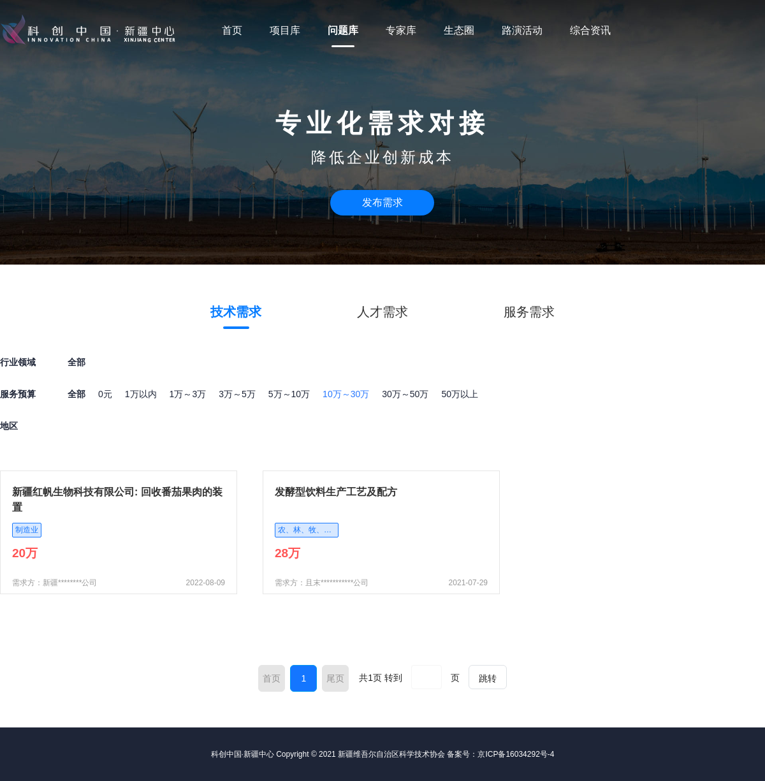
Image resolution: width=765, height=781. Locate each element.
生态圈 (459, 30)
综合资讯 (590, 30)
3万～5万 (237, 394)
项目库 (285, 30)
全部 (76, 394)
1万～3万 (188, 394)
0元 (105, 394)
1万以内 (141, 394)
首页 (232, 30)
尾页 (335, 678)
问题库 (343, 30)
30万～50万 (405, 394)
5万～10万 (289, 394)
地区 (9, 426)
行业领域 (18, 362)
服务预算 (18, 394)
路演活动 (522, 30)
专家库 (401, 30)
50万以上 (459, 394)
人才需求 (382, 312)
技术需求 (235, 312)
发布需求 (382, 202)
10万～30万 (346, 394)
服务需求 (529, 312)
